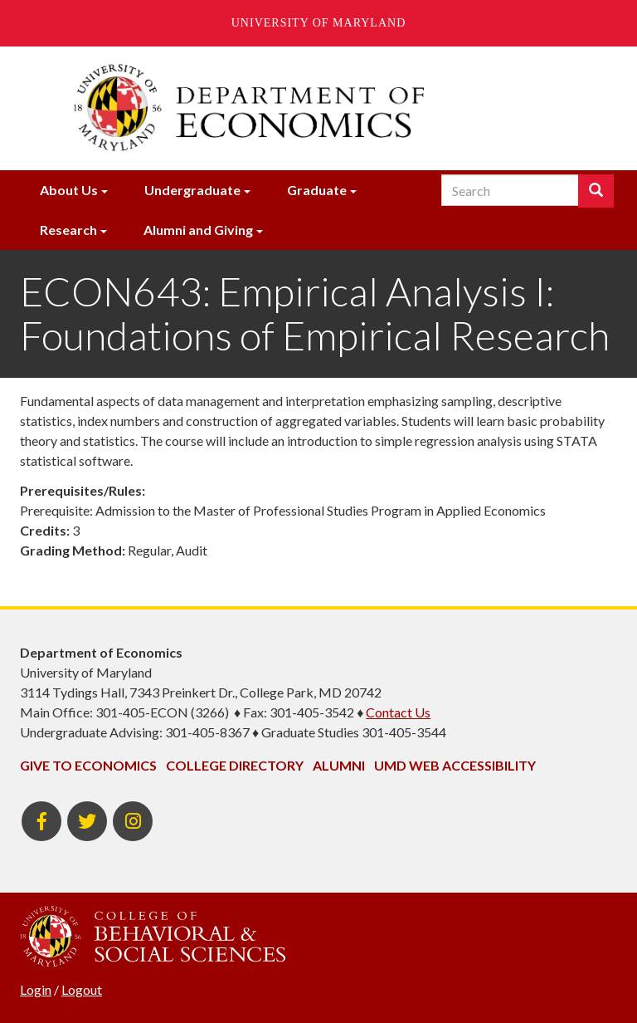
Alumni (339, 765)
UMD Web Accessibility (455, 765)
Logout (81, 989)
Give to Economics (88, 765)
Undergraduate (192, 190)
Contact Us (398, 712)
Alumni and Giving (198, 229)
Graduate (317, 190)
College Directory (235, 765)
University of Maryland (318, 23)
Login (35, 989)
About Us (69, 190)
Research (68, 229)
